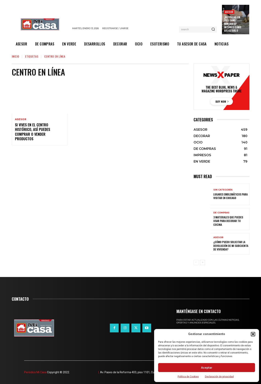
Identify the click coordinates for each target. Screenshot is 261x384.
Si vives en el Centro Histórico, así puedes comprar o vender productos (32, 131)
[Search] (213, 29)
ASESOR (229, 12)
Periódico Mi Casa (35, 372)
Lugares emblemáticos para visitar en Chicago (230, 196)
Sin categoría (222, 190)
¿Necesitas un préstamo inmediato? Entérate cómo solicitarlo (232, 24)
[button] (253, 334)
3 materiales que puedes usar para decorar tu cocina (228, 220)
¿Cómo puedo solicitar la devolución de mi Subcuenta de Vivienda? (230, 245)
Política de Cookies (188, 376)
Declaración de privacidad (219, 376)
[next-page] (202, 262)
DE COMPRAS (221, 213)
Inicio (15, 56)
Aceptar (206, 367)
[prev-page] (196, 262)
